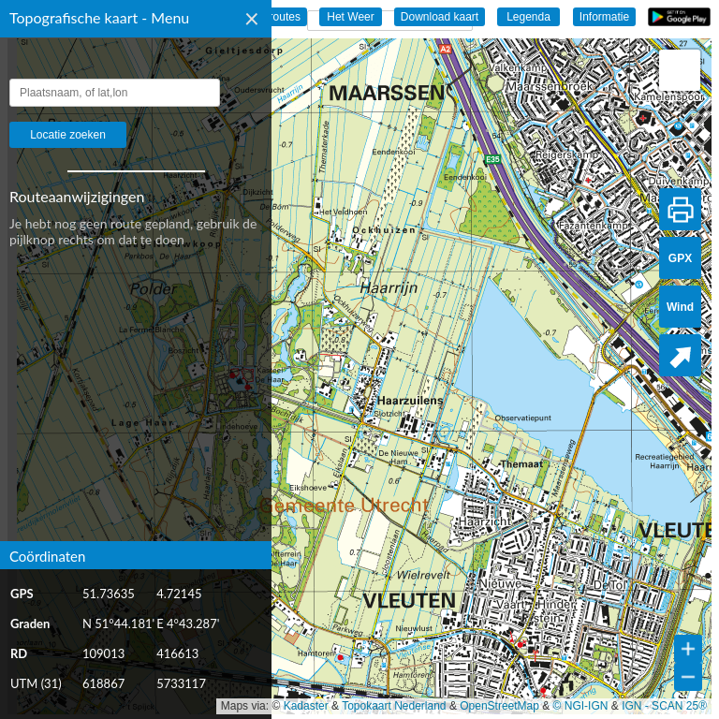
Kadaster (306, 705)
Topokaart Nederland (394, 705)
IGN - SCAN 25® (664, 705)
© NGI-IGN (581, 705)
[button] (679, 70)
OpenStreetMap (499, 705)
